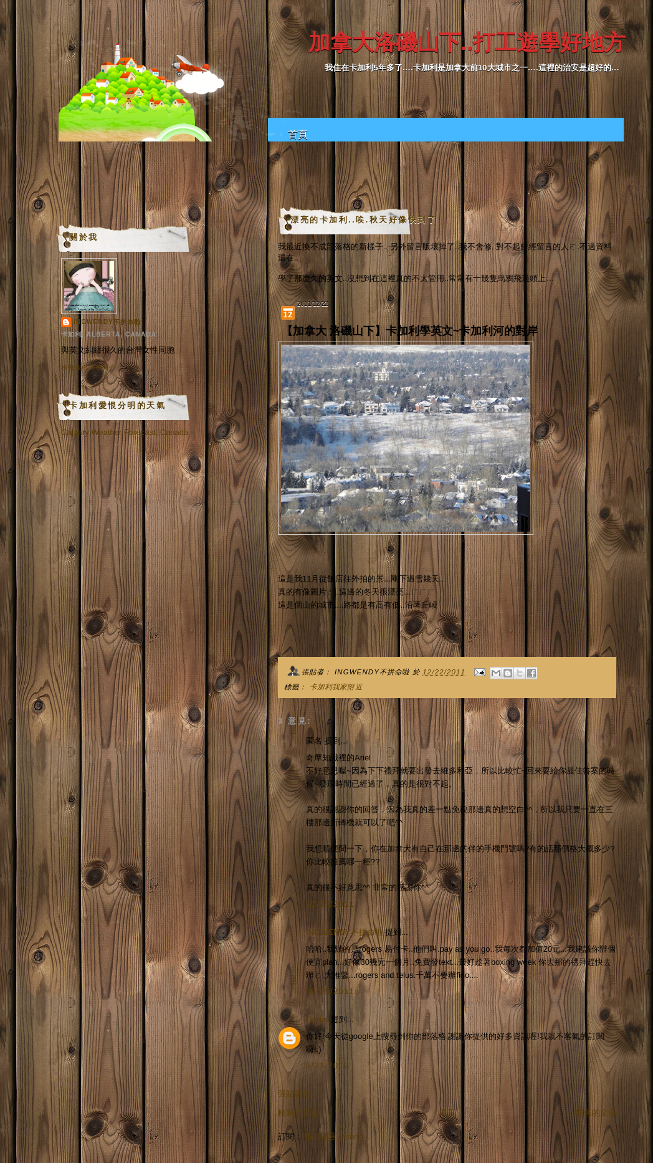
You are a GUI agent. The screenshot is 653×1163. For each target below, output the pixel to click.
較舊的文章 (596, 1113)
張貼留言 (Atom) (334, 1136)
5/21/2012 (328, 1065)
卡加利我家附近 (336, 687)
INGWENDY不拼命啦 (344, 932)
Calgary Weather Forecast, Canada (124, 432)
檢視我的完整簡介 (88, 367)
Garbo (317, 1019)
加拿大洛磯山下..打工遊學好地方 (467, 42)
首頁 (298, 134)
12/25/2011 (330, 904)
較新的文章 (298, 1113)
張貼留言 (294, 1093)
